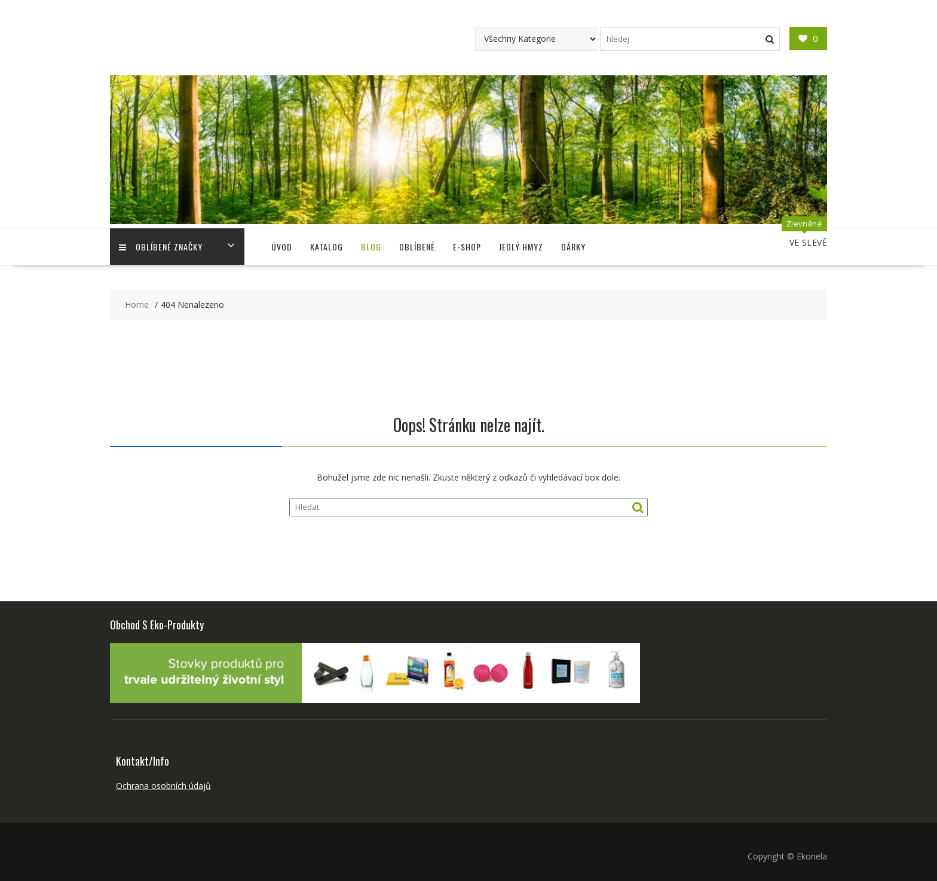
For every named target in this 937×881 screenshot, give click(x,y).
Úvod (281, 246)
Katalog (326, 246)
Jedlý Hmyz (521, 246)
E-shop (467, 246)
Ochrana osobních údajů (163, 785)
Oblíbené (417, 246)
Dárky (573, 246)
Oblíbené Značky (161, 246)
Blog (371, 246)
